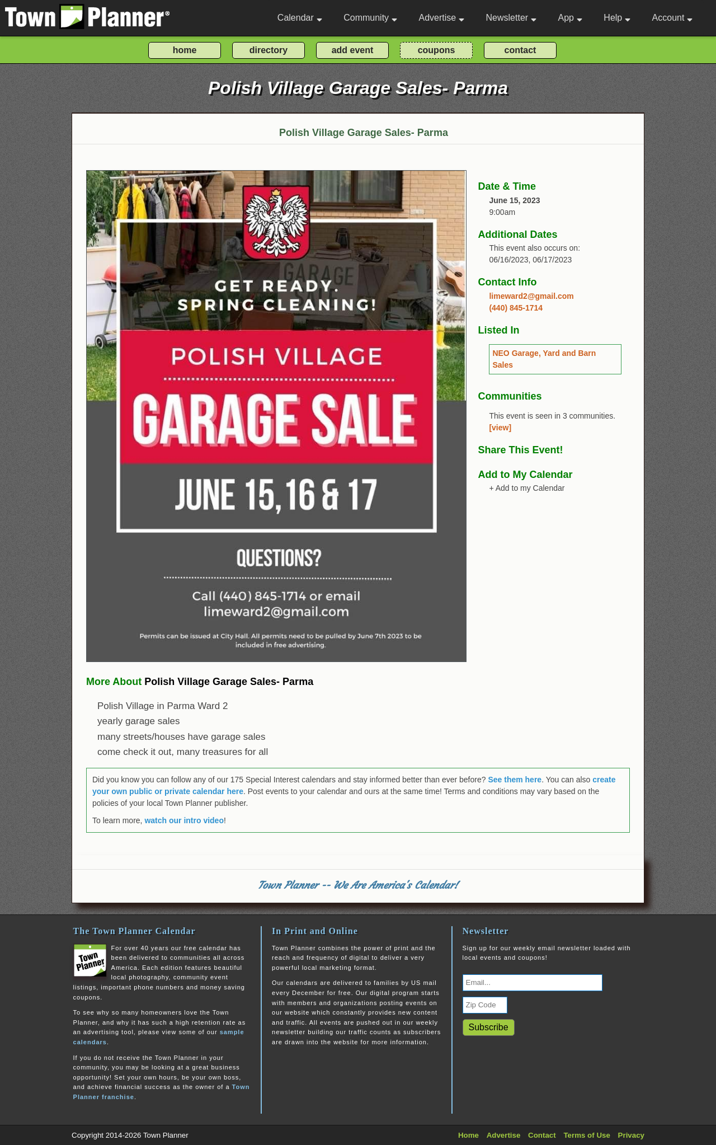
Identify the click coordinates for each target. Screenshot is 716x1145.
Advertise (441, 17)
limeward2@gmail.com (531, 296)
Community (370, 17)
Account (672, 17)
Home (468, 1135)
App (570, 17)
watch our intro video (184, 820)
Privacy (631, 1135)
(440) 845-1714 (516, 307)
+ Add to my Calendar (526, 488)
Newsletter (511, 17)
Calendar (299, 17)
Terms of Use (586, 1135)
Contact (542, 1135)
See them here (514, 779)
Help (617, 17)
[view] (500, 427)
